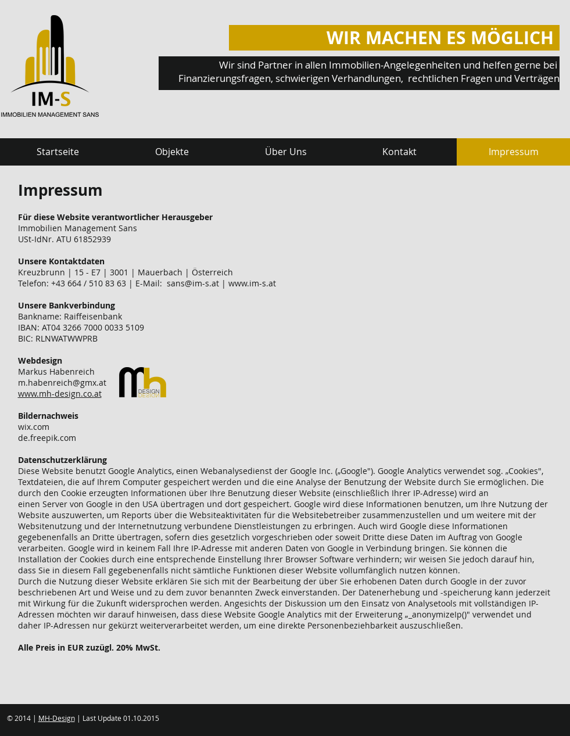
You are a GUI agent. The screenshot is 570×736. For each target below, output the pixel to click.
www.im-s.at (252, 283)
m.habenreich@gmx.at (62, 382)
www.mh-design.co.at (60, 393)
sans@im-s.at (193, 283)
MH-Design (56, 718)
